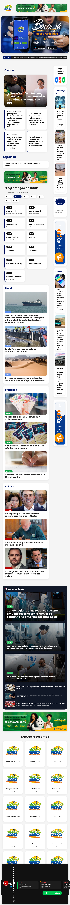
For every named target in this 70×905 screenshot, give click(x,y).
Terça (25, 197)
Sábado (15, 201)
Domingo (8, 197)
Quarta (33, 197)
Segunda (17, 197)
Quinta (41, 197)
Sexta (7, 201)
